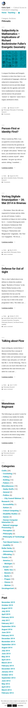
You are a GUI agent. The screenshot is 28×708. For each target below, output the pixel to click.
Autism (5, 178)
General (6, 492)
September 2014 (8, 644)
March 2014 (7, 663)
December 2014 (8, 638)
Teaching (11, 13)
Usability (4, 324)
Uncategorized (8, 588)
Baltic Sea (8, 570)
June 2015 (6, 632)
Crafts (4, 471)
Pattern (6, 483)
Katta (4, 108)
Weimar (7, 585)
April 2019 (6, 614)
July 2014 (6, 651)
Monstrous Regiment (8, 405)
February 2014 (8, 666)
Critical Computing (11, 511)
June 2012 (6, 681)
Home (4, 13)
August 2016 (7, 629)
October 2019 (7, 605)
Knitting (6, 480)
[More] (19, 13)
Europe (6, 567)
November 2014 (8, 641)
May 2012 (6, 684)
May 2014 (6, 657)
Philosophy (6, 110)
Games (6, 517)
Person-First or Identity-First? (11, 130)
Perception (16, 320)
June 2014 (6, 653)
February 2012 (8, 693)
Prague (7, 579)
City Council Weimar (12, 498)
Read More (20, 705)
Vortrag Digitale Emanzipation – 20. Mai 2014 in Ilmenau (14, 200)
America (6, 560)
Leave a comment (8, 254)
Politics (19, 252)
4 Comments (6, 114)
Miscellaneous (8, 486)
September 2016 (8, 626)
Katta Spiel (6, 7)
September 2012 (8, 678)
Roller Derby (7, 548)
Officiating (7, 554)
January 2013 (7, 672)
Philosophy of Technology (16, 110)
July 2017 (6, 620)
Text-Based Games (18, 322)
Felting (6, 477)
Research (4, 112)
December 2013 (8, 669)
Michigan (8, 564)
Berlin (6, 576)
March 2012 (7, 690)
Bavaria (7, 573)
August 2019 (7, 608)
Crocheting (7, 474)
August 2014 (7, 647)
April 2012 (6, 687)
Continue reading (8, 168)
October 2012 (7, 675)
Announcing (8, 551)
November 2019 (8, 602)
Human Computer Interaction (10, 521)
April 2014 (6, 660)
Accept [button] (9, 705)
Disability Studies (12, 178)
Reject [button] (14, 705)
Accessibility (6, 318)
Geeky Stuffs (6, 252)
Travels (5, 557)
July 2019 (6, 611)
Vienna (7, 582)
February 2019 (8, 617)
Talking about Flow (13, 340)
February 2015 (8, 635)
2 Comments (6, 182)
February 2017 (8, 623)
